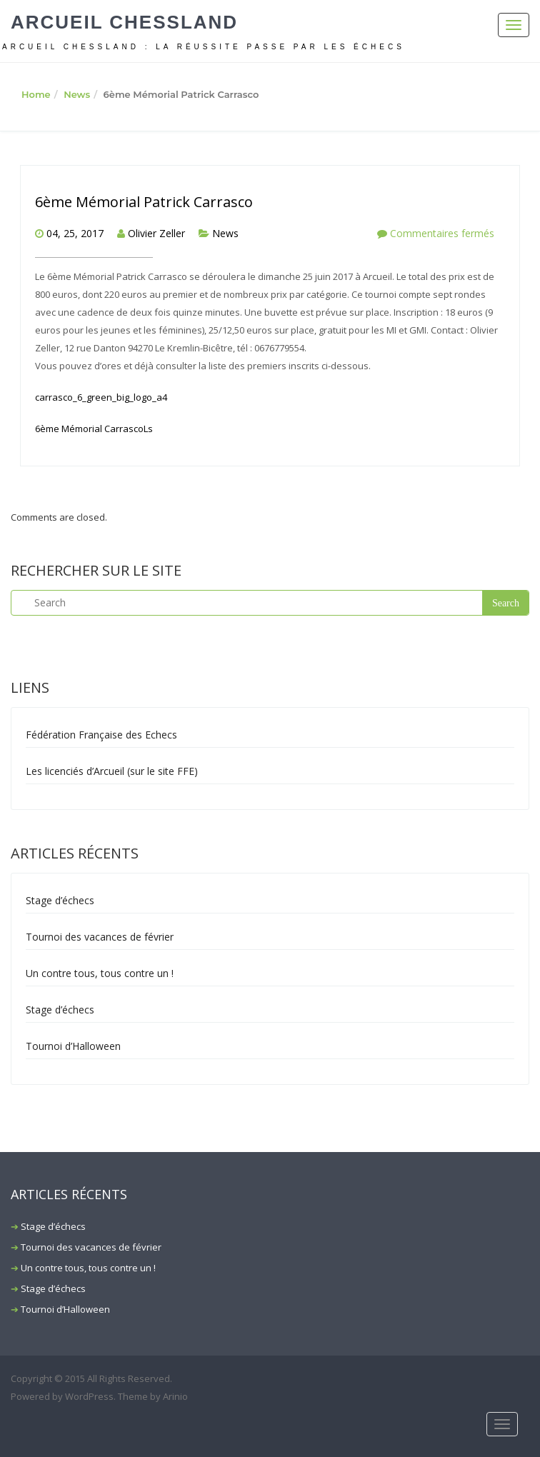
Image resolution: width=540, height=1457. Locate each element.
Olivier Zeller (156, 233)
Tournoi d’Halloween (73, 1046)
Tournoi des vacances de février (100, 936)
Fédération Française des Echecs (101, 734)
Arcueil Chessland (124, 22)
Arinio (175, 1396)
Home (36, 94)
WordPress (89, 1396)
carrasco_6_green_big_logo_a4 (101, 397)
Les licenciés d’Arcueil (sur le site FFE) (112, 771)
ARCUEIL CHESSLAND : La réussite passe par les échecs (203, 47)
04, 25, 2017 (75, 233)
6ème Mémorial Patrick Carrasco (144, 201)
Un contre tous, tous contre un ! (100, 973)
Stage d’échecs (60, 900)
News (77, 94)
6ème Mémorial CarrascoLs (94, 428)
